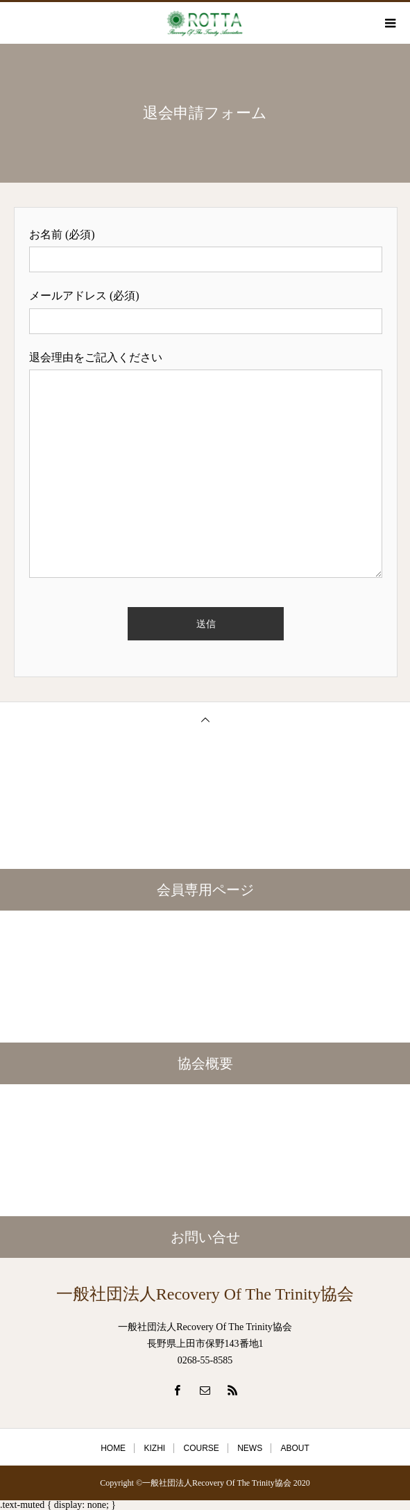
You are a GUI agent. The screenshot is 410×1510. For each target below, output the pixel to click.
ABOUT (295, 1448)
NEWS (249, 1448)
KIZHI (154, 1448)
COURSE (201, 1448)
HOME (113, 1448)
